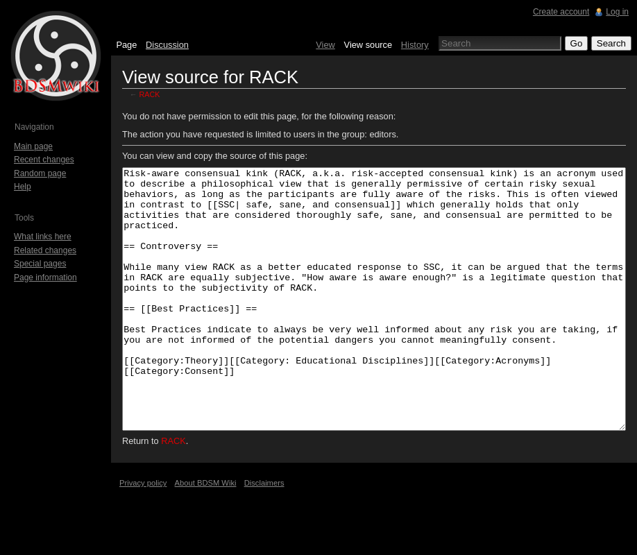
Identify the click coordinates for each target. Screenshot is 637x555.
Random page (40, 173)
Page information (45, 277)
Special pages (40, 263)
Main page (33, 146)
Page (126, 45)
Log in (617, 12)
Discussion (167, 45)
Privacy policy (143, 535)
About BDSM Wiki (206, 535)
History (415, 45)
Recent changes (44, 159)
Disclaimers (264, 535)
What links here (42, 236)
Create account (561, 12)
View (325, 45)
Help (22, 186)
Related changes (45, 250)
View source (368, 45)
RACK (149, 94)
